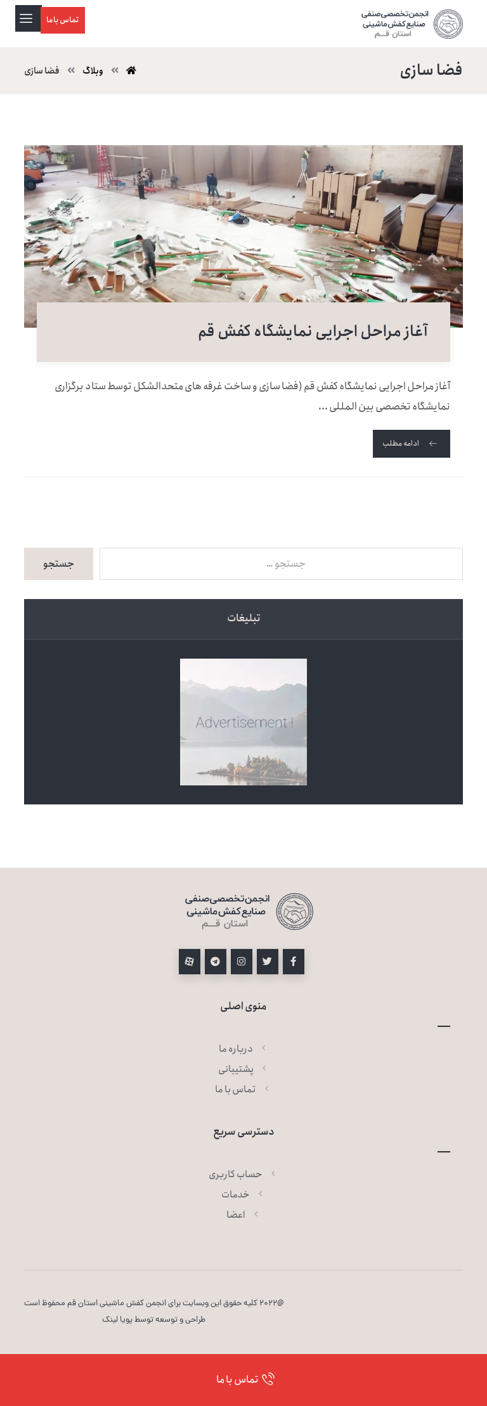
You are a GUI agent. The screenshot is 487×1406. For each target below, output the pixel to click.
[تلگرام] (215, 961)
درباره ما (244, 1049)
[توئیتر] (267, 961)
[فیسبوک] (293, 961)
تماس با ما (243, 1089)
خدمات (243, 1195)
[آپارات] (189, 961)
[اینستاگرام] (241, 961)
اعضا (243, 1215)
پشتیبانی (243, 1069)
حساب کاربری (243, 1174)
